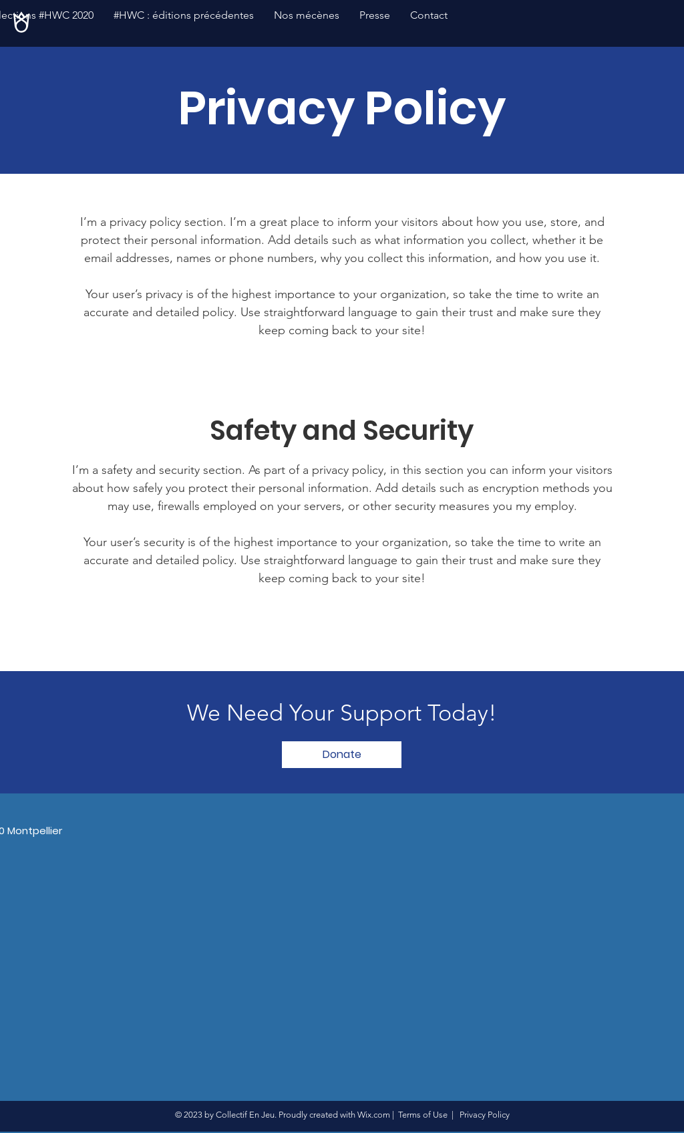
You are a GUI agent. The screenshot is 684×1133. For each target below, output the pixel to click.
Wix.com (373, 1115)
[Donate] (341, 754)
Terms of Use (423, 1115)
